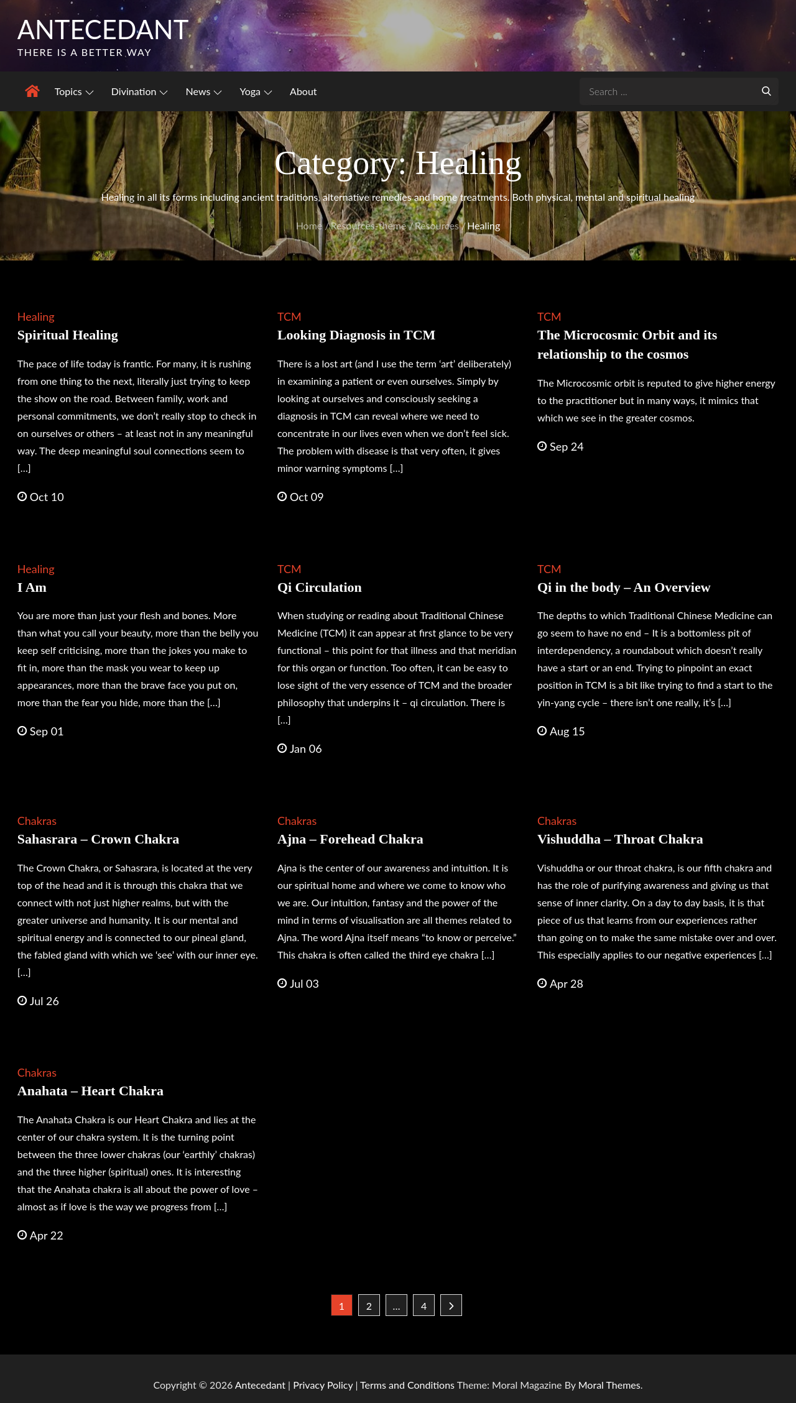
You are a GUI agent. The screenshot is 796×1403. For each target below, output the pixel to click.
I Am (32, 587)
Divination (140, 91)
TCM (289, 317)
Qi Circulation (319, 587)
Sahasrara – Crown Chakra (98, 839)
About (303, 91)
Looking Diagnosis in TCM (356, 335)
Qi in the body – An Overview (624, 587)
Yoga (255, 91)
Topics (74, 91)
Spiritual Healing (67, 335)
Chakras (37, 820)
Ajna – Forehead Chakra (350, 839)
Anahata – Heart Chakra (90, 1090)
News (204, 91)
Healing (36, 317)
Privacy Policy (323, 1385)
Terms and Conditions (408, 1385)
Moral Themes (609, 1385)
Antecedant (103, 29)
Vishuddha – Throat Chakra (620, 839)
